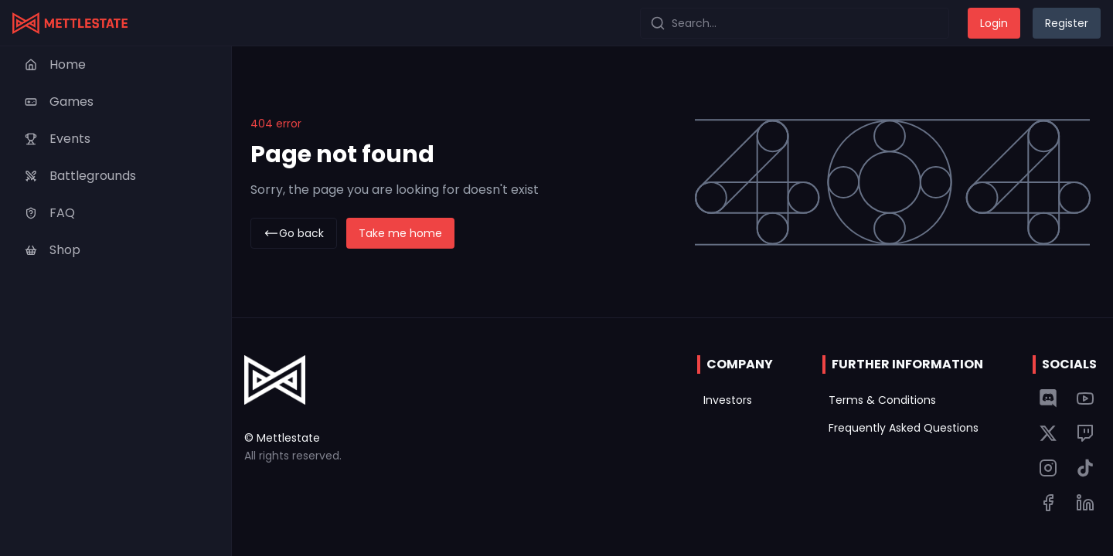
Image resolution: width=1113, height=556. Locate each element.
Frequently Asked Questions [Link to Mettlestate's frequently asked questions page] (904, 428)
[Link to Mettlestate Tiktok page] (1085, 468)
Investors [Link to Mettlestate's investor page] (727, 400)
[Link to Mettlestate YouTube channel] (1085, 398)
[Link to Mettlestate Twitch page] (1085, 433)
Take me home (400, 233)
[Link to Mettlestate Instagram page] (1048, 468)
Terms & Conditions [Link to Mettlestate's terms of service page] (882, 400)
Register (1066, 23)
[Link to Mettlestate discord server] (1048, 398)
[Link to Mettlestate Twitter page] (1048, 433)
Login (994, 23)
